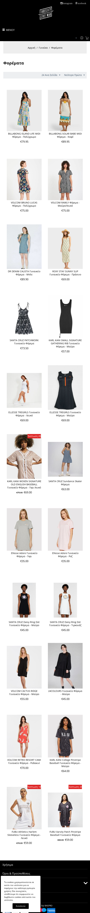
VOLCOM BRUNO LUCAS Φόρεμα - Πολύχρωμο (24, 204)
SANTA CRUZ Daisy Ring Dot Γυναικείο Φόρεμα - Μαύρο (24, 623)
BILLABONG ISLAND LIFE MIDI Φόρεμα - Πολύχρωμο (24, 135)
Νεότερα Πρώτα (74, 75)
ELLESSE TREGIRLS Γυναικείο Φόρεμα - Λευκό (24, 414)
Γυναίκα (43, 47)
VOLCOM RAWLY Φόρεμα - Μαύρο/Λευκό (65, 204)
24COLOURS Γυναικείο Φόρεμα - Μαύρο (65, 692)
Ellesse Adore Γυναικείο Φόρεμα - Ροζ (65, 555)
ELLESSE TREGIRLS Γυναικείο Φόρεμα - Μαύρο (65, 414)
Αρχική (31, 47)
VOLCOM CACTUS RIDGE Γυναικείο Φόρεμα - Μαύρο (24, 692)
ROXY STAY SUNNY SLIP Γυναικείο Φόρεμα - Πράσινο (65, 273)
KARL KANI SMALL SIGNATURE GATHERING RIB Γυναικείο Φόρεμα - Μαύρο (65, 343)
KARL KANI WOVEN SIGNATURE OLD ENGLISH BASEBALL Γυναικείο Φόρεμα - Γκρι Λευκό (24, 484)
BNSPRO (48, 905)
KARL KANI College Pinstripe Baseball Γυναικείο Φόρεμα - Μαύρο (65, 763)
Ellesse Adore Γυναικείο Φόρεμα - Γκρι (24, 555)
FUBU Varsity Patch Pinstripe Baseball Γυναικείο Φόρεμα (65, 833)
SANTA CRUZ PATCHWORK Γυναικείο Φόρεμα (24, 342)
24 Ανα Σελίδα (51, 75)
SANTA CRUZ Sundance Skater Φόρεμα (65, 483)
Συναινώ (20, 906)
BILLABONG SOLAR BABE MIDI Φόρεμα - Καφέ (65, 135)
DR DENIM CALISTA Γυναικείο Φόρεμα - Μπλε (24, 273)
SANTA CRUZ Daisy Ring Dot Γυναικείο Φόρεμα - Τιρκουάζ (65, 623)
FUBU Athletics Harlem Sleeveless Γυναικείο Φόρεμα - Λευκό (24, 835)
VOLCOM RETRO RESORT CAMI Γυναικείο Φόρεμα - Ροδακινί (24, 761)
